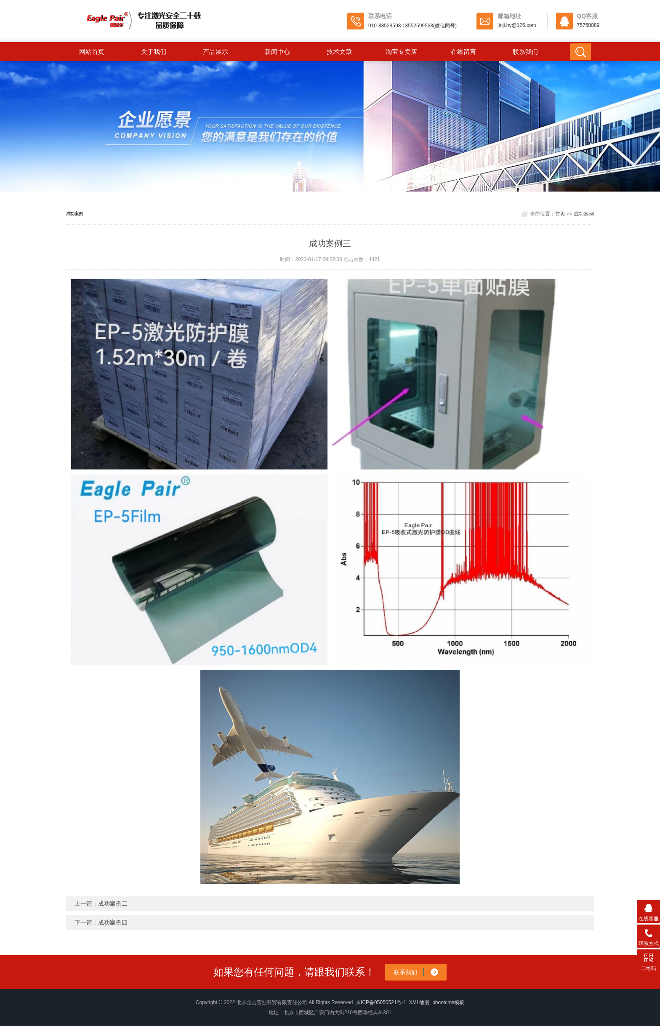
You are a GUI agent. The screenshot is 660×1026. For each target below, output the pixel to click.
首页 (560, 214)
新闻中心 (277, 51)
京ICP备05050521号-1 (381, 1002)
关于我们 (153, 51)
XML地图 (419, 1002)
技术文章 (339, 51)
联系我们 (525, 51)
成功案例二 (113, 903)
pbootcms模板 (448, 1002)
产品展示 (215, 51)
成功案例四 (113, 922)
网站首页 (91, 51)
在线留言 (463, 51)
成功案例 (584, 214)
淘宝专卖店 (401, 51)
